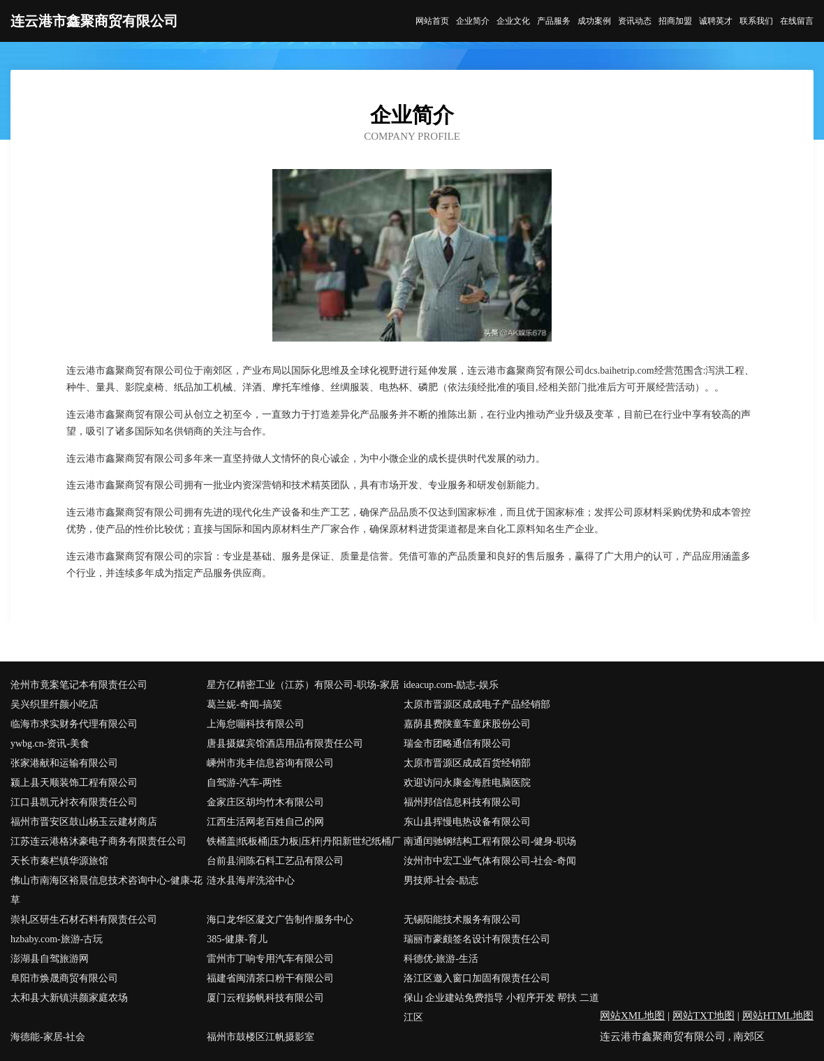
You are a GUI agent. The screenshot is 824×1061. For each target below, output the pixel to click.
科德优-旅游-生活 (441, 958)
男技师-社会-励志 (441, 880)
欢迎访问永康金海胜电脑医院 (467, 782)
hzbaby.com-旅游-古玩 (56, 939)
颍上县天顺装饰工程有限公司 (74, 782)
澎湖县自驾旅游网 (49, 958)
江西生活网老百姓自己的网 (265, 822)
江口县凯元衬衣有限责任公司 (74, 802)
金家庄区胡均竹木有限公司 (265, 802)
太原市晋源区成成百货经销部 (467, 763)
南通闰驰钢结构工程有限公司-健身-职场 (490, 841)
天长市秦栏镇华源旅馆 (59, 861)
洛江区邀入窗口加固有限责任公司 (477, 978)
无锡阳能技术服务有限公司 (462, 919)
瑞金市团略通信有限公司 (457, 743)
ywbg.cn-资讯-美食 (49, 743)
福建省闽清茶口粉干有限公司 (270, 978)
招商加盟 (675, 21)
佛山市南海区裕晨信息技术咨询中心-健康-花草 (106, 890)
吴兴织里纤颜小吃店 (54, 704)
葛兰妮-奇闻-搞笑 (244, 704)
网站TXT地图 (703, 1015)
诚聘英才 (716, 21)
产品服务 (554, 21)
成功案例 (594, 21)
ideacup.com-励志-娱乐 (451, 685)
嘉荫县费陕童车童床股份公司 (467, 724)
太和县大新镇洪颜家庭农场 (69, 998)
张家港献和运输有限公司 (64, 763)
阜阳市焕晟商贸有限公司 (64, 978)
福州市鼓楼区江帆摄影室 (260, 1037)
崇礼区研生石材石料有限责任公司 (83, 919)
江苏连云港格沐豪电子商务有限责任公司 (98, 841)
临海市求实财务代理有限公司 (74, 724)
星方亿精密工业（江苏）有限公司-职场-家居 (303, 685)
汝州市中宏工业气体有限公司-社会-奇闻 (490, 861)
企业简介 (473, 21)
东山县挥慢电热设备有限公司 (467, 822)
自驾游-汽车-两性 (244, 782)
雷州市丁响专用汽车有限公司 (270, 958)
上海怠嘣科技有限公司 (255, 724)
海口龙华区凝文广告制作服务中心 (280, 919)
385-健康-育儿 (237, 939)
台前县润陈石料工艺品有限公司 (275, 861)
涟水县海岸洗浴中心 (251, 880)
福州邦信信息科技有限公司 (462, 802)
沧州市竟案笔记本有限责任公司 (78, 685)
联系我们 (756, 21)
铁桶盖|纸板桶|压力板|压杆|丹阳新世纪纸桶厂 (303, 841)
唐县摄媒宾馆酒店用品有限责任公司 (285, 743)
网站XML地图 (632, 1015)
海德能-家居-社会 (47, 1037)
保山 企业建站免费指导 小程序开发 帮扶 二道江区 (501, 1008)
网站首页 (432, 21)
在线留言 (797, 21)
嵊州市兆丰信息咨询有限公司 (270, 763)
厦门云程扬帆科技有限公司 (265, 998)
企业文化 (513, 21)
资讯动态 (635, 21)
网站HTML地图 (778, 1015)
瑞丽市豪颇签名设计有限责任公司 (477, 939)
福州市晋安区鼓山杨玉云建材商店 (83, 822)
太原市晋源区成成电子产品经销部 (477, 704)
